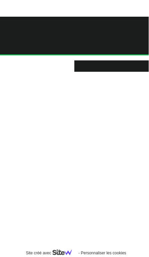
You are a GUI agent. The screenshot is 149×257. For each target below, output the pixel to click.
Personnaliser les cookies (103, 253)
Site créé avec (51, 253)
